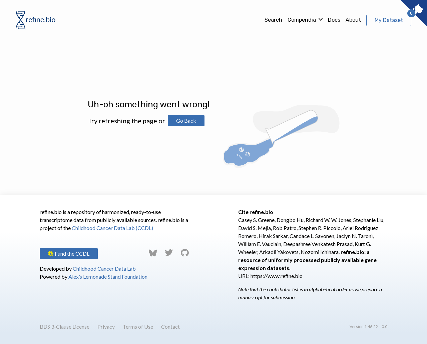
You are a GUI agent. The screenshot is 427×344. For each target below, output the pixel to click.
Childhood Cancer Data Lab (104, 268)
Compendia (302, 20)
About (353, 20)
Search (273, 20)
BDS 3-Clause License (64, 326)
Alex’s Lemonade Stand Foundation (107, 276)
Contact (170, 326)
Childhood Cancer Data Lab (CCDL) (112, 228)
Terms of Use (138, 326)
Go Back (186, 120)
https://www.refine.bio (277, 276)
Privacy (106, 326)
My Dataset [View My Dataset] (389, 20)
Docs (334, 20)
